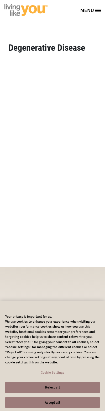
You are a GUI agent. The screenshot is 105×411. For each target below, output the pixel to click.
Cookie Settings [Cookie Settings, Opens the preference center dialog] (52, 374)
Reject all (52, 389)
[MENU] (92, 9)
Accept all (52, 404)
